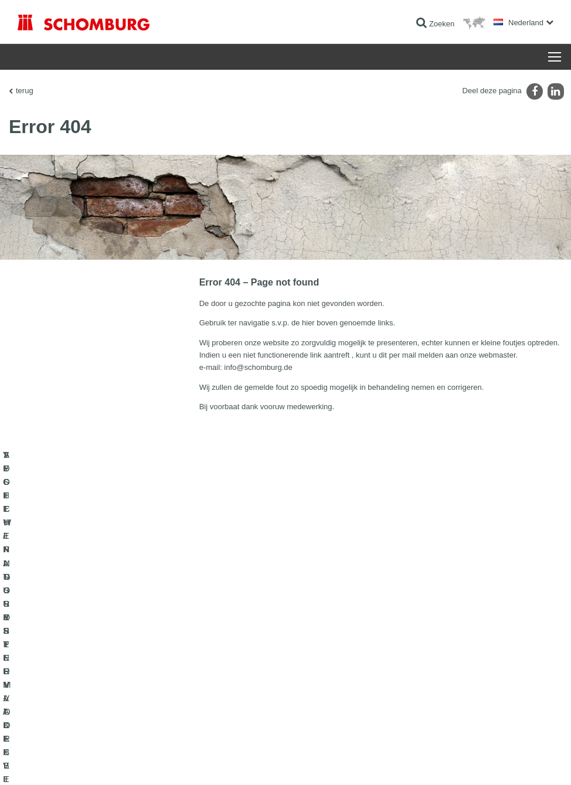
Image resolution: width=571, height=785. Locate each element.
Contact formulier (229, 665)
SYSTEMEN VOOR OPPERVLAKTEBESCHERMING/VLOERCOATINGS (100, 674)
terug (24, 90)
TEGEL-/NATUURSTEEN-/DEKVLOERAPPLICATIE (99, 630)
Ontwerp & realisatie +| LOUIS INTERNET (504, 761)
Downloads (219, 647)
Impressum (65, 761)
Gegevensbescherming (117, 761)
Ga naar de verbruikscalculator (250, 630)
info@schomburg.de (258, 367)
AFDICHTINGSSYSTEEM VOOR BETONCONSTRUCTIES (69, 709)
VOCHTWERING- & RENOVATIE (70, 647)
